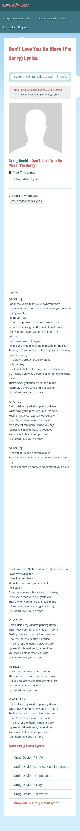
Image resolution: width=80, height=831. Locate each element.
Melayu (6, 18)
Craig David (55, 89)
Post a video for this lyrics (26, 201)
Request (23, 27)
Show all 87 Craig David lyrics (36, 803)
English (31, 18)
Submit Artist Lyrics (24, 179)
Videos (62, 18)
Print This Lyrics (22, 172)
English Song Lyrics (33, 89)
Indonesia (18, 18)
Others (41, 18)
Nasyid (52, 18)
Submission (9, 27)
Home (15, 89)
